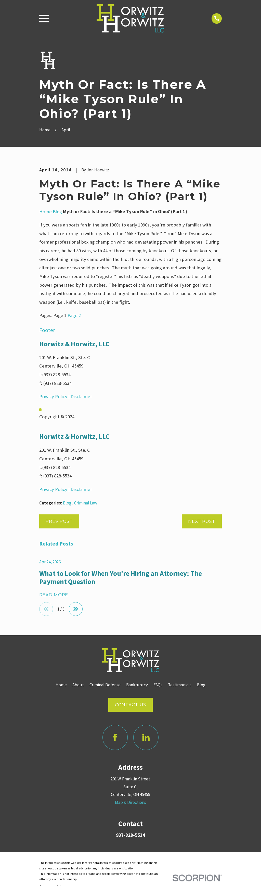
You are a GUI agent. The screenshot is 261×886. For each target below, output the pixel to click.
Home (45, 211)
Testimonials (179, 685)
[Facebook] (115, 737)
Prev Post (59, 521)
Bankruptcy (137, 685)
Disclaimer (81, 396)
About (78, 685)
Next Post (201, 521)
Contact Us (130, 704)
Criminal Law (85, 503)
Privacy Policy (53, 396)
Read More (53, 594)
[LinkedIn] (146, 737)
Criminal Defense (105, 685)
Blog (57, 211)
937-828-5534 (130, 835)
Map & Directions (130, 802)
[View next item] (76, 609)
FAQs (157, 685)
